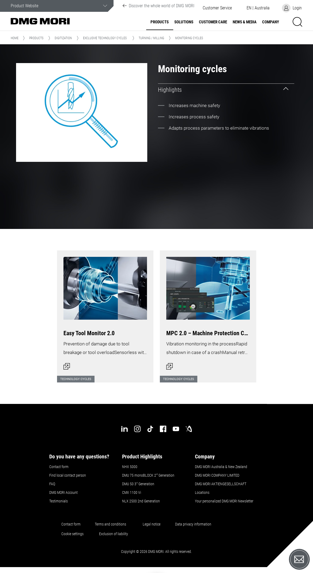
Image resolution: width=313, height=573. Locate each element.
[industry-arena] (189, 429)
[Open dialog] (105, 313)
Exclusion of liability (113, 534)
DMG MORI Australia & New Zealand (221, 467)
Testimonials (58, 501)
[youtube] (176, 429)
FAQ (52, 484)
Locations (202, 492)
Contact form (59, 467)
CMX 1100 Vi (131, 492)
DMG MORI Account (63, 492)
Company (270, 22)
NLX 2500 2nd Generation (141, 501)
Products (159, 22)
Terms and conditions (110, 524)
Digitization (63, 38)
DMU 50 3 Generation (138, 484)
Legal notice (151, 524)
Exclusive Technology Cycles (105, 38)
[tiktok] (150, 429)
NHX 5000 (129, 467)
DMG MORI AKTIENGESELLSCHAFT (220, 484)
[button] (217, 8)
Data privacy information (193, 524)
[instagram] (137, 429)
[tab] (226, 89)
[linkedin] (124, 429)
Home (14, 38)
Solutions (183, 22)
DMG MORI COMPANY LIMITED (217, 475)
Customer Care (213, 22)
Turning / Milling (151, 38)
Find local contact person (67, 475)
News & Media (245, 22)
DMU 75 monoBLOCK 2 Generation (148, 475)
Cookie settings (73, 534)
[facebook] (163, 429)
